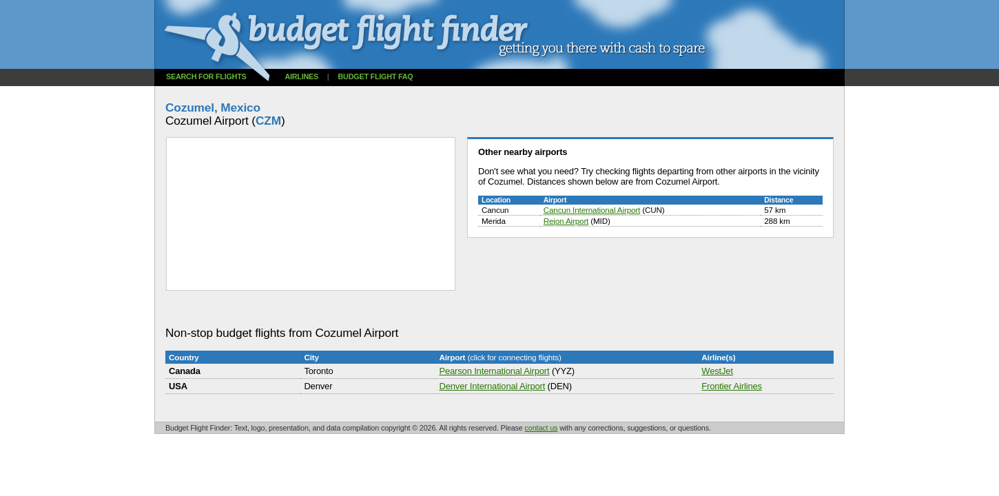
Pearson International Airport (494, 371)
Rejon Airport (566, 220)
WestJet (717, 371)
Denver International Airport (492, 386)
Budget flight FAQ (375, 76)
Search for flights (206, 76)
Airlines (301, 76)
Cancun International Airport (592, 209)
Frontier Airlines (731, 386)
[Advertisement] (416, 309)
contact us (541, 428)
